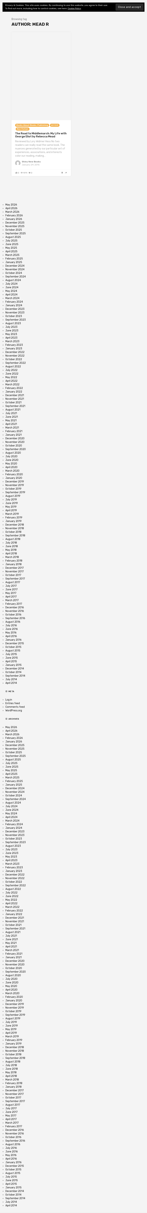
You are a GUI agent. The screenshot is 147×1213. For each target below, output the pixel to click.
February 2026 (14, 215)
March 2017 (12, 600)
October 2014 (13, 672)
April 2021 (11, 424)
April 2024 (11, 294)
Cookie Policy (74, 8)
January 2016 (13, 639)
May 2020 (11, 463)
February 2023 (14, 344)
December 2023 (14, 309)
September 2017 (15, 578)
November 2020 (14, 442)
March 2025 (12, 255)
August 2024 (13, 280)
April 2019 (11, 510)
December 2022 (14, 352)
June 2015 (11, 657)
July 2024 (11, 283)
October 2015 (13, 647)
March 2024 (12, 298)
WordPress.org (13, 710)
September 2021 (15, 406)
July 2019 (11, 499)
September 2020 (15, 449)
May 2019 (11, 506)
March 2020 (12, 470)
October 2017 (13, 575)
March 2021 (12, 427)
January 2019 (13, 521)
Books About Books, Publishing (32, 125)
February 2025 (14, 258)
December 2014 (14, 668)
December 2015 (14, 643)
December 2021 (14, 395)
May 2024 (11, 291)
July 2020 (11, 456)
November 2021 (14, 398)
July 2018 (11, 542)
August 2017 (12, 582)
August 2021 (12, 409)
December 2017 (14, 567)
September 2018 (15, 535)
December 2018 (14, 524)
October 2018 (13, 531)
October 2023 (13, 316)
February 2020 (14, 474)
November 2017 (14, 571)
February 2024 (14, 301)
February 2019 (13, 517)
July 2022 (11, 370)
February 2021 (13, 431)
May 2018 (11, 549)
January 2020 (13, 478)
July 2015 (11, 654)
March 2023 (12, 341)
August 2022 (13, 366)
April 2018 (11, 553)
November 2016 (14, 611)
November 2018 (14, 528)
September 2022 (15, 362)
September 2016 (15, 618)
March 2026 (12, 211)
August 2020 (13, 452)
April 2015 (11, 661)
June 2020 (11, 460)
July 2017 (11, 585)
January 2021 (13, 434)
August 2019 (12, 496)
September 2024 (15, 276)
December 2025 (14, 222)
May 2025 (11, 247)
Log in (8, 699)
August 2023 (13, 323)
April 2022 (11, 380)
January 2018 (13, 564)
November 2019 (14, 485)
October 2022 (13, 359)
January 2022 (13, 391)
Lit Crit (54, 125)
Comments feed (15, 706)
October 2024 (13, 273)
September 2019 (15, 492)
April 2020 (11, 467)
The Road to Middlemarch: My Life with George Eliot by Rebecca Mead (41, 135)
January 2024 (13, 305)
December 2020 (14, 438)
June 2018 (11, 546)
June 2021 (11, 416)
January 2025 (13, 262)
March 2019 (12, 514)
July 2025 (11, 240)
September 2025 (15, 233)
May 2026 (11, 204)
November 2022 (14, 355)
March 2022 (12, 384)
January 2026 (13, 219)
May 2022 (11, 377)
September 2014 (15, 675)
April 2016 (11, 636)
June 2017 (11, 589)
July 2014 (11, 679)
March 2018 (12, 557)
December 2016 (14, 607)
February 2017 (13, 603)
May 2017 (10, 593)
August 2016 (12, 621)
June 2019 (11, 503)
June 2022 (11, 373)
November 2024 (14, 269)
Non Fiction (22, 129)
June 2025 (11, 244)
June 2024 (11, 287)
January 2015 (13, 665)
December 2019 (14, 481)
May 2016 (11, 632)
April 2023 (11, 337)
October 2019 (13, 488)
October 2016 (13, 614)
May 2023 (11, 334)
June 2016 (11, 629)
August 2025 (13, 237)
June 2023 (11, 330)
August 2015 (12, 650)
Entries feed (12, 703)
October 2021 (13, 402)
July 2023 (11, 327)
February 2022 (14, 388)
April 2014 (11, 683)
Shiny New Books (31, 162)
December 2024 (14, 265)
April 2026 (11, 208)
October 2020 (13, 445)
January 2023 (13, 348)
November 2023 (14, 312)
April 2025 (11, 251)
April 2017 (11, 596)
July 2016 (11, 625)
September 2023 (15, 319)
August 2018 (12, 539)
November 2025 (14, 226)
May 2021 (11, 420)
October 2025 (13, 229)
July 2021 (11, 413)
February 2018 (13, 560)
